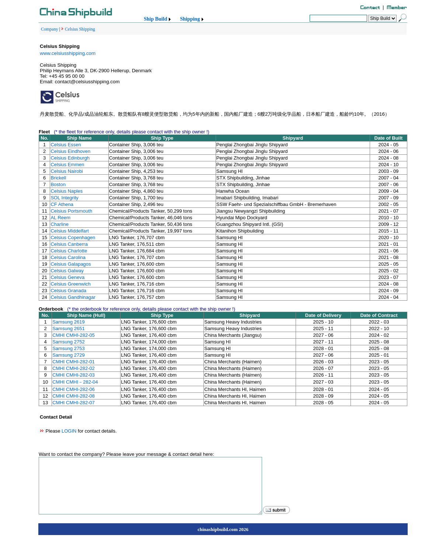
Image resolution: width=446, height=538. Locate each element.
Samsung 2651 (68, 328)
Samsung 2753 (68, 348)
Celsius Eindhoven (70, 151)
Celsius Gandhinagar (72, 297)
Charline (59, 224)
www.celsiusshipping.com (67, 53)
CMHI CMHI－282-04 (75, 382)
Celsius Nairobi (66, 171)
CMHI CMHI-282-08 (73, 396)
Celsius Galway (67, 270)
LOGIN (69, 431)
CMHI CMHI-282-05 (73, 335)
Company (49, 29)
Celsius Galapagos (70, 264)
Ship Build (155, 19)
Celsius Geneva (67, 277)
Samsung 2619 (68, 322)
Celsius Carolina (68, 257)
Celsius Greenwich (70, 284)
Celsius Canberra (68, 244)
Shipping (190, 19)
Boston (57, 184)
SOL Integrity (64, 197)
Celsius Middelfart (69, 231)
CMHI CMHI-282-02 (73, 368)
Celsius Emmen (67, 164)
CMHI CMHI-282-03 (73, 375)
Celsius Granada (68, 290)
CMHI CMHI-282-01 (73, 361)
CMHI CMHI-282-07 (73, 402)
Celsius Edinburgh (70, 158)
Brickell (58, 178)
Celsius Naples (66, 191)
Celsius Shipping (80, 29)
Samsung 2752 (68, 342)
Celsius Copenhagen (72, 237)
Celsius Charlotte (68, 251)
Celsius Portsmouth (71, 211)
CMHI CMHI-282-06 (73, 389)
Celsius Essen (65, 144)
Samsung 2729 (68, 355)
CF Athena (61, 204)
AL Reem (60, 217)
